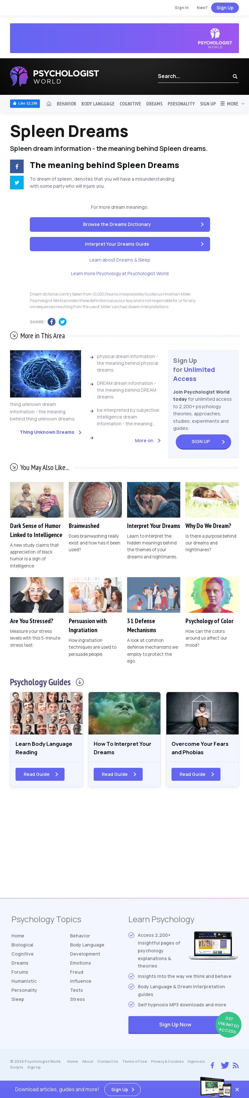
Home (17, 937)
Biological (22, 946)
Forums (19, 973)
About (87, 1062)
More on (144, 440)
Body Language (97, 103)
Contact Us (107, 1062)
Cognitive (130, 103)
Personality (181, 103)
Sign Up (225, 8)
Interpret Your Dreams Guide (117, 244)
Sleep (17, 1001)
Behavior (66, 103)
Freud (76, 973)
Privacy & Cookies (167, 1062)
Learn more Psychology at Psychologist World (120, 273)
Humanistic (24, 983)
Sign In (182, 7)
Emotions (80, 964)
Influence (80, 983)
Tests (76, 992)
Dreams (154, 103)
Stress (77, 1001)
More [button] (229, 103)
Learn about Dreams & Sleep (119, 260)
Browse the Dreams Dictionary (117, 224)
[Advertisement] (124, 847)
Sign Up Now (198, 1027)
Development (85, 955)
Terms (134, 1062)
